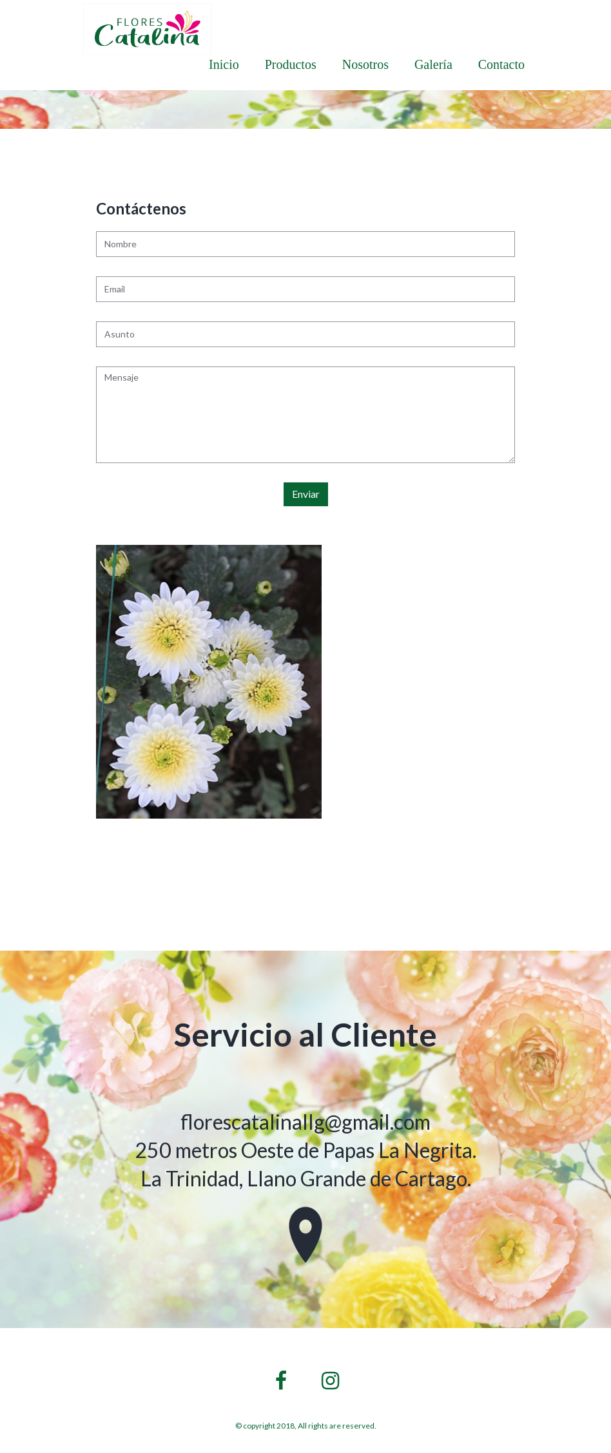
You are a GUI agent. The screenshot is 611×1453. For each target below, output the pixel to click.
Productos (290, 64)
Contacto (501, 64)
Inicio (224, 64)
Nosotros (365, 64)
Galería (433, 64)
